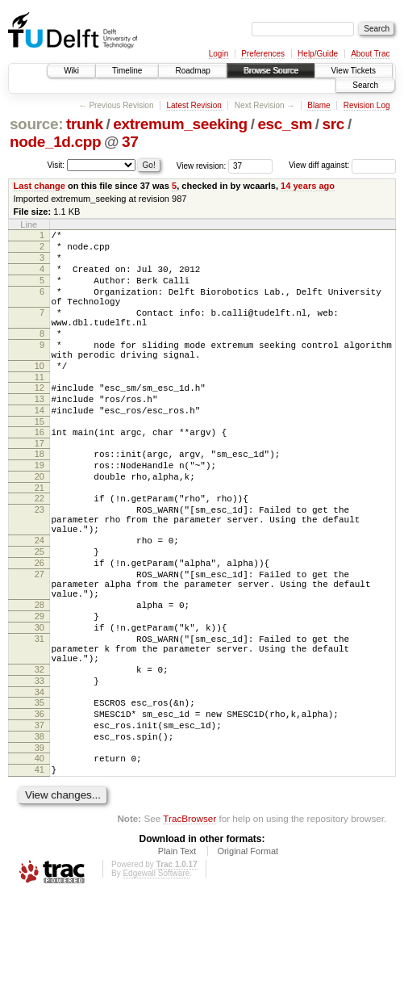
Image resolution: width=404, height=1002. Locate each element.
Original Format (247, 957)
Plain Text (177, 957)
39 (39, 849)
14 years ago (308, 186)
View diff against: (342, 165)
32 (39, 756)
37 (130, 141)
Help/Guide (318, 53)
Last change (39, 186)
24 (39, 598)
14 (39, 446)
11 (39, 408)
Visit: (56, 164)
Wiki (71, 70)
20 (39, 522)
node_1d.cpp (55, 141)
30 (39, 705)
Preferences (263, 53)
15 (39, 460)
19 (39, 509)
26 (39, 626)
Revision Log (367, 105)
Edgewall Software (156, 979)
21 (39, 536)
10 (39, 395)
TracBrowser (189, 925)
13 (39, 433)
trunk (84, 123)
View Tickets (353, 70)
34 (39, 784)
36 (39, 808)
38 (39, 836)
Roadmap (192, 70)
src (334, 123)
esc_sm (284, 123)
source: (36, 123)
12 (39, 419)
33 (39, 770)
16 (39, 471)
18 (39, 495)
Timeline (127, 70)
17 (39, 484)
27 (39, 639)
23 (39, 560)
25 (39, 612)
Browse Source (271, 70)
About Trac (370, 53)
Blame (318, 105)
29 (39, 691)
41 (39, 873)
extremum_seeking (180, 123)
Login (218, 53)
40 (39, 860)
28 (39, 677)
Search (365, 85)
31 (39, 718)
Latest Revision (193, 105)
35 (39, 794)
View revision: (202, 165)
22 (39, 546)
